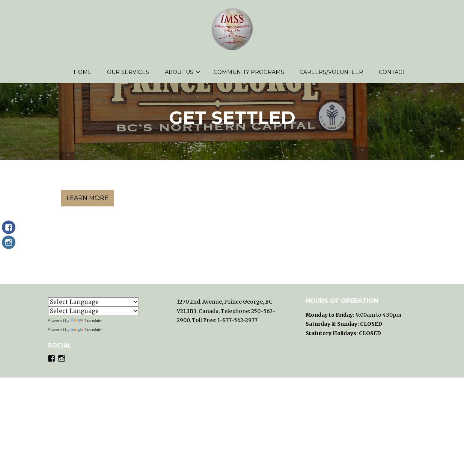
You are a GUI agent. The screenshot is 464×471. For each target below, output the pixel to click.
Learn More (87, 204)
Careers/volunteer (331, 75)
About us (179, 75)
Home (83, 75)
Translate (86, 320)
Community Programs (249, 75)
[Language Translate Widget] (93, 301)
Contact (392, 75)
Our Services (128, 75)
